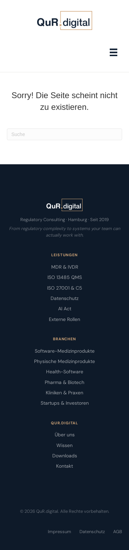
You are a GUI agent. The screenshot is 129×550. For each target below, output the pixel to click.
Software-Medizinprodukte (65, 351)
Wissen (64, 445)
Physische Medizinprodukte (64, 361)
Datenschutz (64, 298)
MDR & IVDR (64, 267)
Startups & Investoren (65, 403)
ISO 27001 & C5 (64, 288)
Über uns (65, 435)
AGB (117, 532)
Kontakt (64, 466)
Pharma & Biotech (64, 382)
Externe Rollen (64, 319)
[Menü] (113, 52)
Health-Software (64, 372)
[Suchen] (64, 134)
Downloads (64, 456)
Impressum (59, 532)
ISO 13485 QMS (64, 277)
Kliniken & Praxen (64, 393)
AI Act (64, 308)
